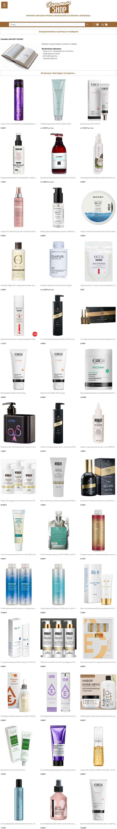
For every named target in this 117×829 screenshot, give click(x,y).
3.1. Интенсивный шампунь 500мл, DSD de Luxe (57, 339)
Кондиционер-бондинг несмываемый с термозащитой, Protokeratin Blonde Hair (30, 178)
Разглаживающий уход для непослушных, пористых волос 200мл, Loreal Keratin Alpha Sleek (73, 770)
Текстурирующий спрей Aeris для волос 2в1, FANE (19, 824)
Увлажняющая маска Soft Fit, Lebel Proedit (55, 124)
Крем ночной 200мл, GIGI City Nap (52, 393)
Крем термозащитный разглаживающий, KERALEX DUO (60, 501)
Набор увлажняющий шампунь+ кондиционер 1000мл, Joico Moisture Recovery (29, 608)
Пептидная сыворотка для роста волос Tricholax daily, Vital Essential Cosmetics (29, 716)
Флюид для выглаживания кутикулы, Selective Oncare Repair (61, 231)
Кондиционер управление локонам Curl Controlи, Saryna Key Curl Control (67, 178)
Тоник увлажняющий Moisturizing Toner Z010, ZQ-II (19, 662)
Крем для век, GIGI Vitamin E (90, 124)
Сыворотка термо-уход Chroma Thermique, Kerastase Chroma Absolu (25, 231)
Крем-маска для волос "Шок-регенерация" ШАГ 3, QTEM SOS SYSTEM (25, 339)
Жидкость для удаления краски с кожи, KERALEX (97, 447)
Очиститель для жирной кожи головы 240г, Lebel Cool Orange (23, 554)
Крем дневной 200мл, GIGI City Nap (13, 393)
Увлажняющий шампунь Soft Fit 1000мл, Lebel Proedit (59, 554)
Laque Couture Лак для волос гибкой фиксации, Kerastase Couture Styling (27, 124)
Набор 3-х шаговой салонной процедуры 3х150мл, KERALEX (62, 662)
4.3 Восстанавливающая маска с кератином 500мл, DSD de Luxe (63, 447)
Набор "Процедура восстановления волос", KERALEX (20, 501)
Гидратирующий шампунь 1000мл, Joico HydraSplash (59, 608)
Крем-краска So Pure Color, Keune (13, 770)
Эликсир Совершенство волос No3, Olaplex (56, 285)
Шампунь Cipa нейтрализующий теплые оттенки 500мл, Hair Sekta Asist (26, 447)
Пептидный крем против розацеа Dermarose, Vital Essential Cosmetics (65, 716)
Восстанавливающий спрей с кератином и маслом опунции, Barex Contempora (69, 824)
